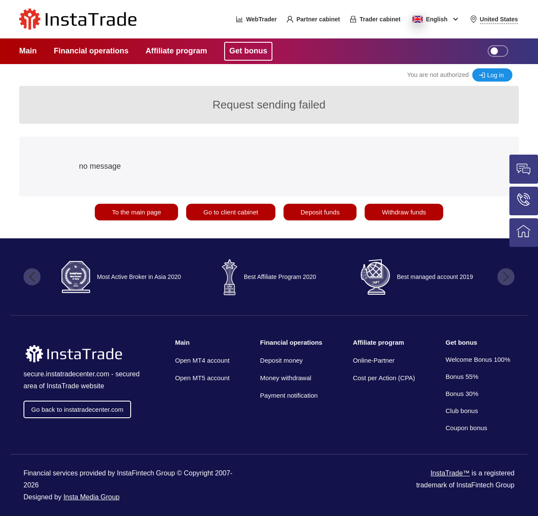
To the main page (136, 212)
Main (182, 342)
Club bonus (462, 410)
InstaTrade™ (450, 473)
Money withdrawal (285, 377)
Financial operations (291, 342)
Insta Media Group (91, 497)
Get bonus (461, 342)
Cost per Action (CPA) (384, 377)
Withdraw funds (404, 212)
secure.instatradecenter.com (66, 374)
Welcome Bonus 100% (478, 359)
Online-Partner (374, 360)
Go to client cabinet (230, 212)
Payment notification (289, 395)
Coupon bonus (467, 427)
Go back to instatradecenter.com (77, 409)
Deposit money (281, 360)
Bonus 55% (462, 376)
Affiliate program (378, 342)
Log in (495, 75)
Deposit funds (320, 212)
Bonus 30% (462, 393)
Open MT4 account (202, 360)
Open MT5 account (202, 377)
